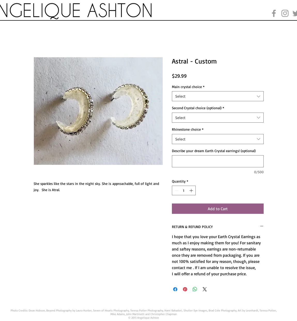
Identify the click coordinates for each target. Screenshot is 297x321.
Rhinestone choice (187, 129)
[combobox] (218, 96)
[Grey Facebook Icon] (274, 13)
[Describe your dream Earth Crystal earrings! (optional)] (217, 161)
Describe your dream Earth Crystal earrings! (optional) (214, 150)
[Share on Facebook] (175, 289)
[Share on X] (205, 289)
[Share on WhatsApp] (195, 289)
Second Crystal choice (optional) (198, 108)
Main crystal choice (188, 86)
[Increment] (191, 190)
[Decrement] (176, 190)
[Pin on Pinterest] (185, 289)
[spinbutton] (183, 190)
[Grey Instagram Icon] (285, 13)
